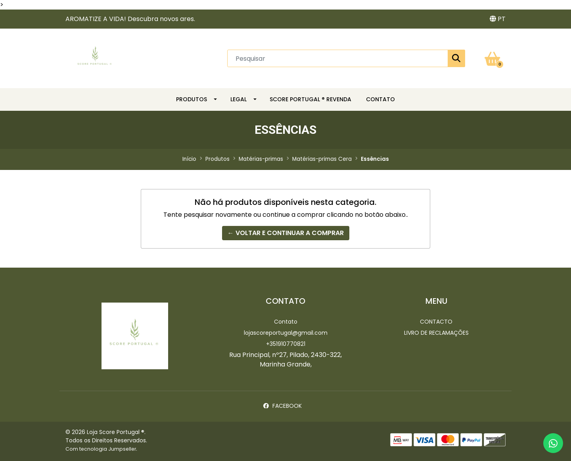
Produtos (191, 99)
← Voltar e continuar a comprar (286, 232)
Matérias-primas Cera (322, 159)
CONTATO (380, 99)
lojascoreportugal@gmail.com (286, 333)
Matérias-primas (261, 159)
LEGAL (238, 99)
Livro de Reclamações (436, 333)
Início (189, 159)
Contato (285, 322)
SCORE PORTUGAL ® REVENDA (310, 99)
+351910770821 (285, 344)
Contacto (436, 322)
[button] (498, 19)
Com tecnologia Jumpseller (100, 449)
